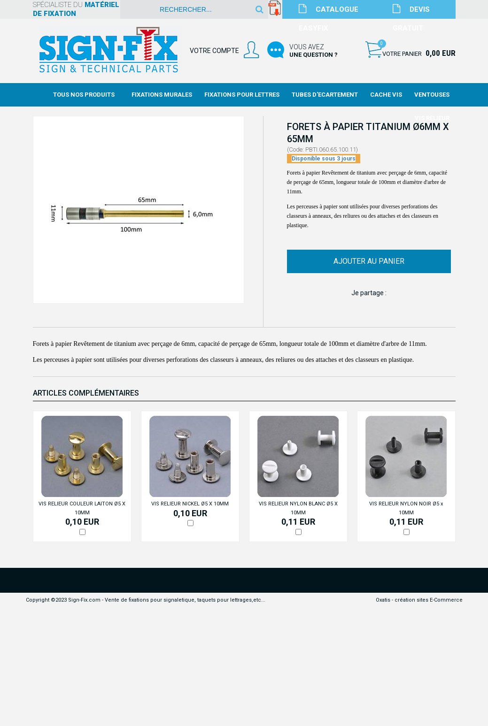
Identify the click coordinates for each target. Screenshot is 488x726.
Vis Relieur (432, 118)
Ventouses (431, 94)
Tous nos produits (84, 94)
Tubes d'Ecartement (325, 94)
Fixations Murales (162, 94)
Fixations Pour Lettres (241, 94)
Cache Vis (386, 94)
